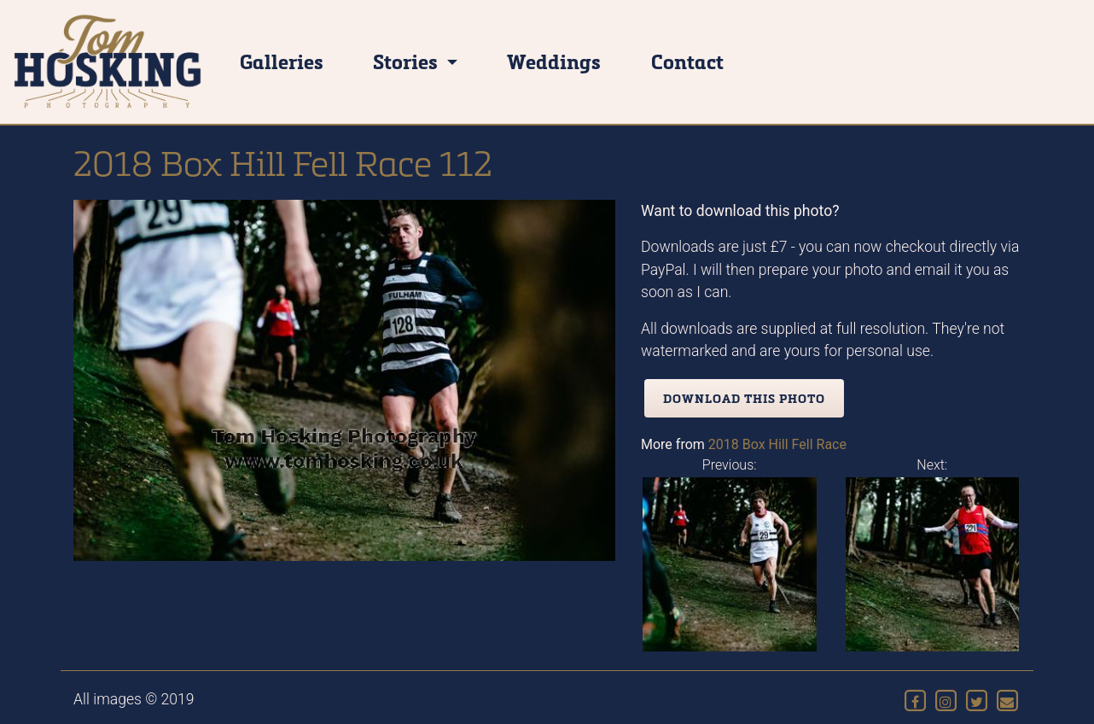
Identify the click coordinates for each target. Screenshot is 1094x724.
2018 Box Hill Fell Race (777, 444)
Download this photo (744, 398)
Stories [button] (407, 61)
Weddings (554, 61)
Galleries (281, 61)
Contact (687, 61)
